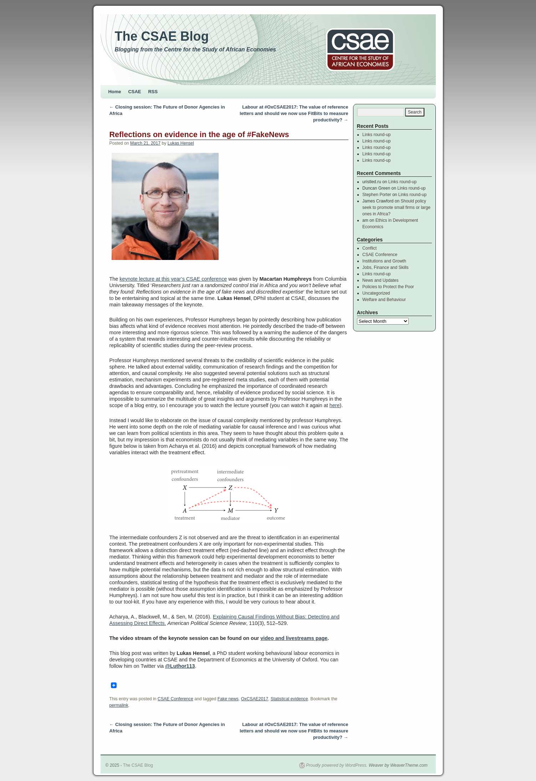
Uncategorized (376, 293)
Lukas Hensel (181, 143)
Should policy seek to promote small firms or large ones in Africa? (396, 207)
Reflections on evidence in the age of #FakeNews (199, 134)
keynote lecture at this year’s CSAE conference (173, 279)
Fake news (228, 698)
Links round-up (376, 134)
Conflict (369, 248)
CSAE (134, 91)
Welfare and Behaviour (384, 299)
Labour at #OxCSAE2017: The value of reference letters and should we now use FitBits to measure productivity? (294, 113)
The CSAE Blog (162, 36)
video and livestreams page (293, 638)
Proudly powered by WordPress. (336, 765)
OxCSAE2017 (254, 698)
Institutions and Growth (384, 261)
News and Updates (380, 280)
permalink (118, 705)
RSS (153, 91)
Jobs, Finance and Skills (385, 267)
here (335, 405)
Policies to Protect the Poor (388, 286)
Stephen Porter (376, 194)
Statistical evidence (289, 698)
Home (114, 91)
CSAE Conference (175, 698)
